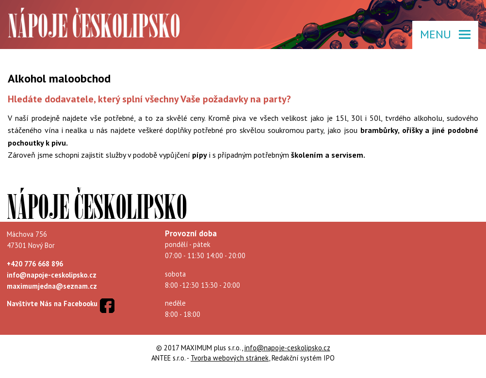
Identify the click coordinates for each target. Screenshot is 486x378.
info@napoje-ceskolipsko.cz (52, 274)
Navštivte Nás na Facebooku (52, 303)
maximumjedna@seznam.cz (52, 286)
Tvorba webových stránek (230, 357)
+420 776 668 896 (35, 263)
